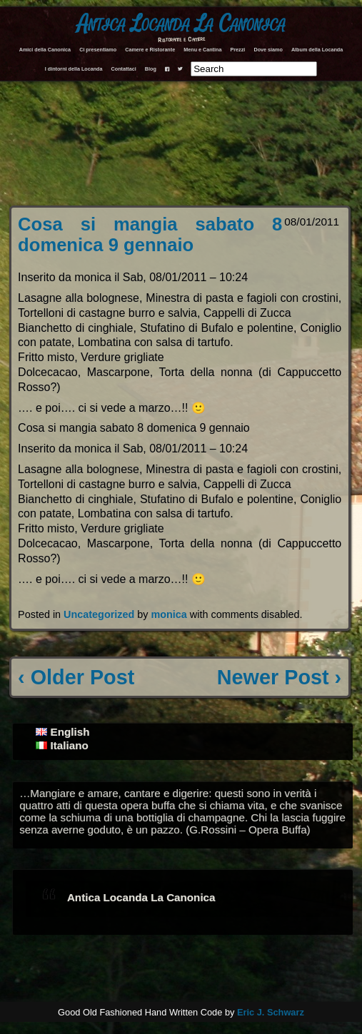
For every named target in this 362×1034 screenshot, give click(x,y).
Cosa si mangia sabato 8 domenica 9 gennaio (150, 234)
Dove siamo (267, 49)
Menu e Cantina (202, 49)
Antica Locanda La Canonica (181, 24)
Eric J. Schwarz (270, 1012)
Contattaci (123, 69)
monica (168, 614)
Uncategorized (99, 614)
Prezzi (238, 49)
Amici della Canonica (45, 49)
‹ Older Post (76, 677)
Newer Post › (279, 677)
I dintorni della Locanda (74, 69)
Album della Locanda (317, 49)
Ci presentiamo (97, 49)
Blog (150, 69)
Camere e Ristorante (150, 49)
